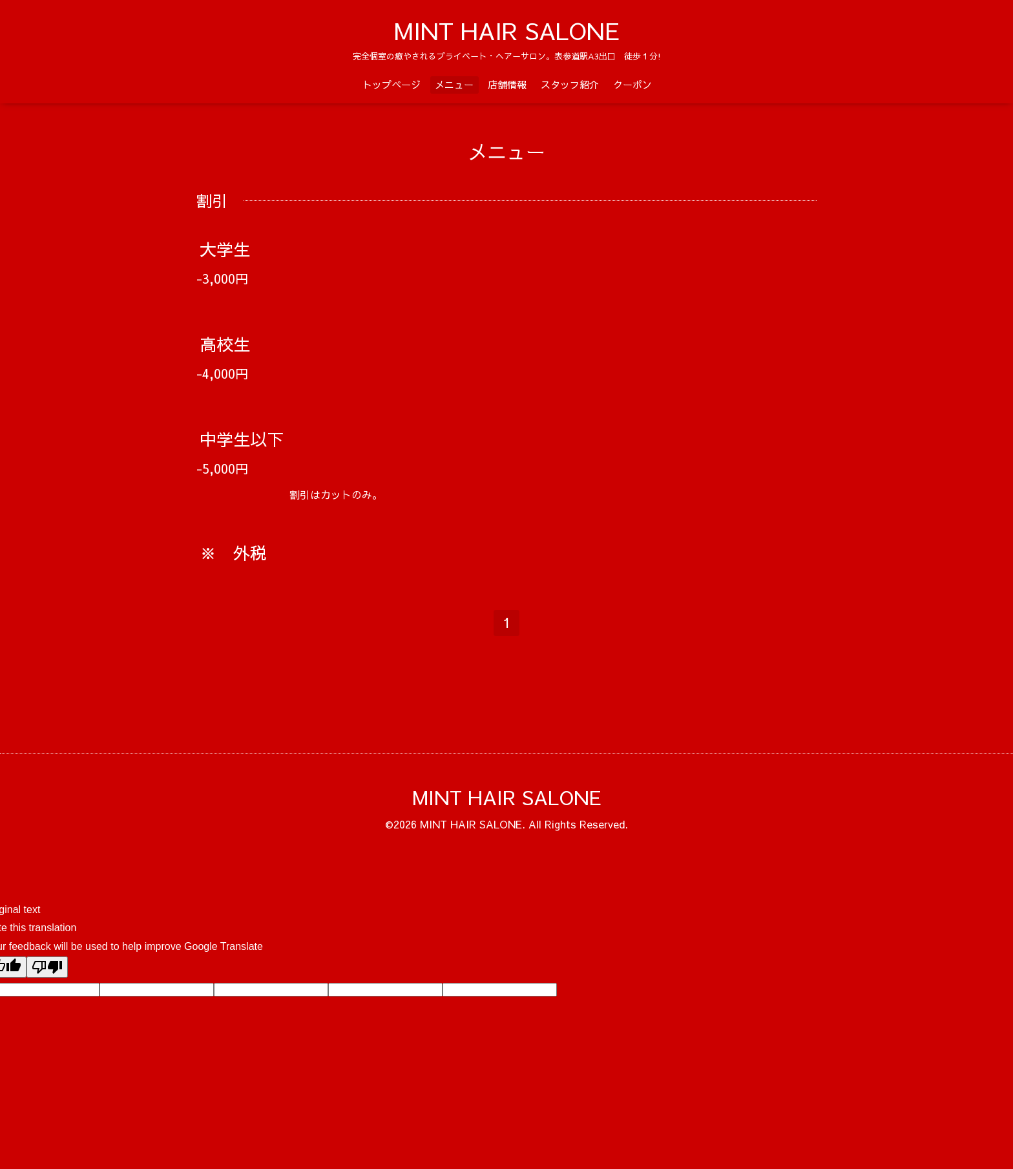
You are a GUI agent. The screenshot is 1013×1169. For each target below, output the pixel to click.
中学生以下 (242, 438)
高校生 (225, 343)
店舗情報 (507, 84)
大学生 (225, 248)
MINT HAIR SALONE (507, 30)
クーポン (632, 84)
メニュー (454, 84)
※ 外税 (233, 552)
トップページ (391, 84)
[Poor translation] (47, 967)
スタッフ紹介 (570, 84)
